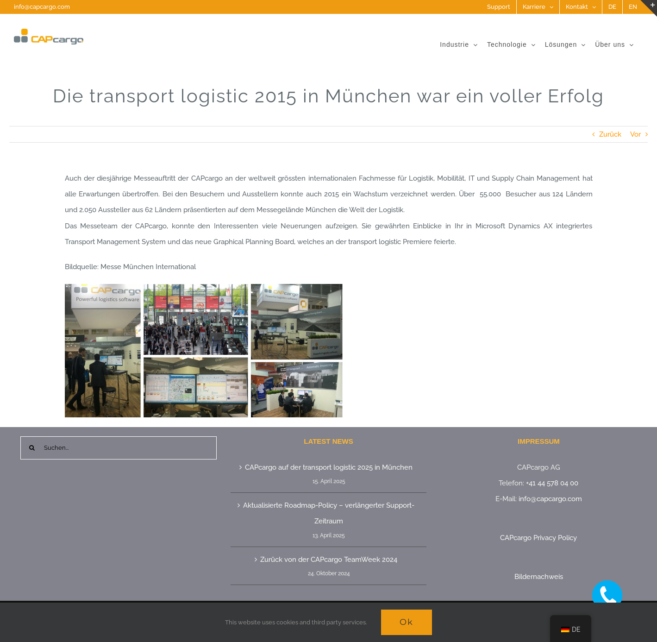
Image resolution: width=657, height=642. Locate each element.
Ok (406, 622)
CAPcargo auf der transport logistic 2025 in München (329, 467)
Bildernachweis (538, 577)
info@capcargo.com (42, 6)
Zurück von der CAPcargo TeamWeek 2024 (328, 559)
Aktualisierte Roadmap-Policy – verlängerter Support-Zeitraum (328, 513)
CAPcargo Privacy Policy (538, 538)
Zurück (610, 134)
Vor (635, 134)
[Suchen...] (118, 447)
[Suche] (32, 447)
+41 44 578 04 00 (552, 483)
